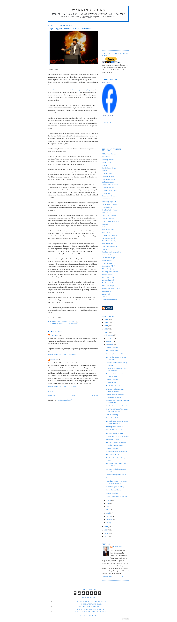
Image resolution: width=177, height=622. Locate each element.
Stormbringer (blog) (108, 266)
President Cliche (111, 383)
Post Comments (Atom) (64, 400)
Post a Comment (53, 392)
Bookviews (105, 165)
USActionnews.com (108, 297)
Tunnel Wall (106, 294)
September (110, 344)
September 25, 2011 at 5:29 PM (62, 354)
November (110, 338)
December (109, 335)
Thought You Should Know (111, 288)
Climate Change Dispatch (110, 190)
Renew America (107, 260)
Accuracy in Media (108, 159)
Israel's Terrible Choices (113, 490)
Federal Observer (107, 207)
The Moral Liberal (108, 280)
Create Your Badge (107, 115)
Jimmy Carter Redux (112, 418)
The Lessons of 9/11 (112, 455)
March (108, 516)
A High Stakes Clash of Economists (117, 436)
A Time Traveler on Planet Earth (116, 451)
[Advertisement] (114, 35)
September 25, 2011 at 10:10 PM (62, 386)
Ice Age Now (106, 224)
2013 (106, 326)
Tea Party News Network (110, 272)
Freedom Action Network (110, 210)
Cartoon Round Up (112, 347)
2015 (106, 319)
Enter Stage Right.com (109, 201)
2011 (106, 332)
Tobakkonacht (106, 291)
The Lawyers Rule (112, 351)
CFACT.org (105, 171)
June (108, 507)
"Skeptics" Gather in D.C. (91, 606)
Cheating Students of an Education (117, 406)
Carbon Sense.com (108, 182)
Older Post (95, 395)
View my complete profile (112, 577)
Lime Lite (53, 360)
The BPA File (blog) (108, 277)
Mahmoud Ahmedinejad (68, 323)
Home (73, 395)
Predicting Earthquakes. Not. (91, 609)
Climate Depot (106, 193)
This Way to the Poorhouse (114, 427)
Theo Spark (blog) (108, 285)
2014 (106, 322)
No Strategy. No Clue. (91, 604)
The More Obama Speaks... (114, 433)
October (109, 341)
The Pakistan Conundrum (114, 386)
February (109, 519)
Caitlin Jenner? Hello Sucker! (90, 612)
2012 (106, 329)
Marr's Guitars (106, 232)
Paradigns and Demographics (111, 252)
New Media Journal (108, 238)
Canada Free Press (108, 176)
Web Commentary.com (109, 300)
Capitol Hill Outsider (109, 179)
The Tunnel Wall (107, 283)
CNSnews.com (107, 173)
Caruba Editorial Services (110, 185)
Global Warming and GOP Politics (117, 496)
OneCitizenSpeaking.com (110, 246)
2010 (106, 527)
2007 (106, 536)
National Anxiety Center (110, 235)
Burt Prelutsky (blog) (109, 168)
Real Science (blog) (108, 258)
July (108, 503)
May (108, 510)
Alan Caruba (54, 335)
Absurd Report (106, 157)
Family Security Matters (110, 204)
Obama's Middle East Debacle (91, 601)
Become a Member (112, 478)
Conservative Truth (108, 199)
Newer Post (51, 395)
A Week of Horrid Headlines (115, 430)
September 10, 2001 (112, 439)
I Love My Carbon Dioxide (110, 221)
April (108, 513)
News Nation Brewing (109, 241)
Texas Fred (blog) (107, 274)
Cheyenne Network (108, 187)
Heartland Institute (108, 218)
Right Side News (107, 263)
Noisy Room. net (107, 243)
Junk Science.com (108, 229)
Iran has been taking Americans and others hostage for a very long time (70, 90)
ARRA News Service (109, 154)
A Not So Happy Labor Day (115, 487)
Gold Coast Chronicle (109, 216)
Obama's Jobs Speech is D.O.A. (116, 475)
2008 (106, 533)
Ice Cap (104, 227)
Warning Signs (88, 10)
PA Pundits (105, 249)
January (109, 523)
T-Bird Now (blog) (108, 269)
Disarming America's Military (115, 354)
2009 (106, 530)
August (108, 500)
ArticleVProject (107, 162)
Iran (56, 323)
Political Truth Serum (109, 255)
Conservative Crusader (109, 196)
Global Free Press (107, 213)
